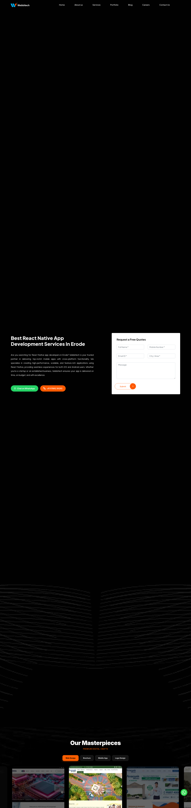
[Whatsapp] (184, 792)
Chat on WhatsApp (24, 388)
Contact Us (164, 5)
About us (78, 5)
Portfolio (114, 5)
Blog (130, 5)
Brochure (87, 758)
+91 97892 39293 (52, 388)
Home (62, 5)
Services (96, 5)
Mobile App (103, 758)
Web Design (71, 758)
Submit (128, 386)
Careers (146, 5)
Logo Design (120, 758)
